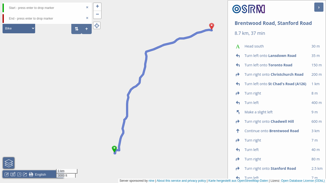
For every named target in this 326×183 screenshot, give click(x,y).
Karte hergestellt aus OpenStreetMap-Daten (238, 180)
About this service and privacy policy (181, 180)
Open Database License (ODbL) (303, 180)
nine (151, 180)
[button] (114, 153)
